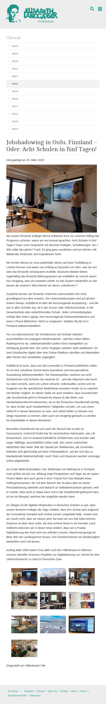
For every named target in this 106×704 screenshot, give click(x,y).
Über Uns (52, 691)
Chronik (40, 691)
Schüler (64, 691)
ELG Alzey (13, 691)
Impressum (35, 695)
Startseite (28, 691)
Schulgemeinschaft (17, 695)
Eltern (74, 691)
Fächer (83, 691)
